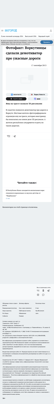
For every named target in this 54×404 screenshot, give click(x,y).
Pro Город (5, 313)
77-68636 (19, 360)
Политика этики (40, 303)
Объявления (22, 313)
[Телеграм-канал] (48, 290)
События (5, 316)
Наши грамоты (7, 310)
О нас (37, 308)
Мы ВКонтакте (40, 310)
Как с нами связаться (25, 308)
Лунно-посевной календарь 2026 (12, 36)
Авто (37, 313)
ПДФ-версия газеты (25, 310)
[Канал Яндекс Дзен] (16, 98)
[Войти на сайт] (51, 30)
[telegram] (15, 136)
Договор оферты (24, 303)
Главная (21, 316)
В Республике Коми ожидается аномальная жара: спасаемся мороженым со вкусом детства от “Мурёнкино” (27, 194)
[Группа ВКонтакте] (16, 94)
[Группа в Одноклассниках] (43, 290)
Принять (46, 42)
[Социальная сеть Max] (38, 98)
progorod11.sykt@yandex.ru (11, 337)
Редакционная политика (10, 308)
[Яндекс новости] (38, 94)
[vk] (9, 136)
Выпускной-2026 (30, 36)
